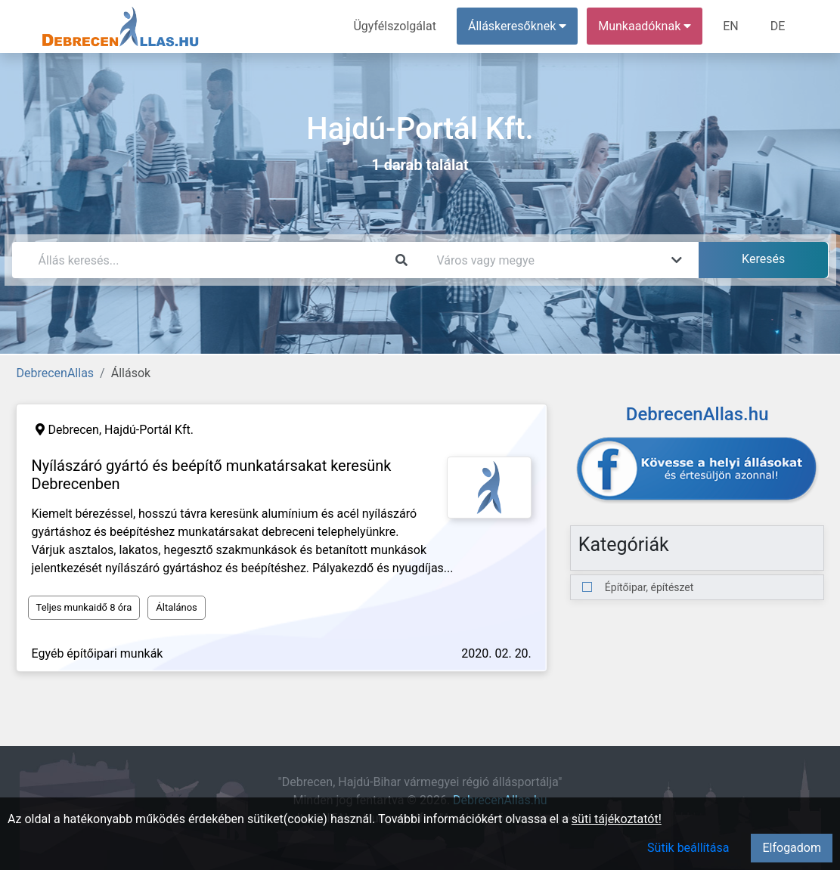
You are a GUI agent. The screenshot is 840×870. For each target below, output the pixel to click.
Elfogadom (791, 848)
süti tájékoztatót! (617, 819)
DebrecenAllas (56, 373)
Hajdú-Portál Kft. (149, 430)
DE (778, 26)
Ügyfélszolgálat (395, 26)
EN (731, 26)
